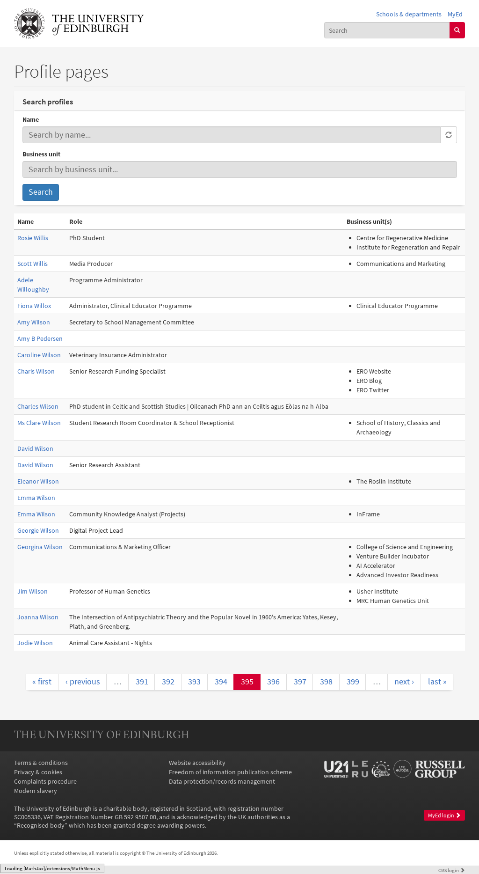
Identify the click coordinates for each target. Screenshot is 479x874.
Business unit (41, 154)
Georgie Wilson (38, 530)
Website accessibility (197, 762)
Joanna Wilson (37, 617)
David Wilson (35, 448)
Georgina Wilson (40, 547)
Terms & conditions (41, 762)
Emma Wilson (36, 497)
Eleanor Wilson (38, 481)
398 (326, 681)
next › (404, 681)
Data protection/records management (222, 781)
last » (437, 681)
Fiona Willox (34, 305)
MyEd (455, 14)
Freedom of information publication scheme (230, 772)
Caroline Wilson (39, 355)
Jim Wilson (32, 591)
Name (30, 119)
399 (353, 681)
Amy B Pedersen (40, 338)
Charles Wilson (37, 406)
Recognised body (41, 825)
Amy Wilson (33, 322)
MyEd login (444, 815)
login (451, 870)
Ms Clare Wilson (39, 423)
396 (273, 681)
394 (221, 681)
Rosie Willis (32, 238)
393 (194, 681)
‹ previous (82, 681)
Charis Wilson (36, 371)
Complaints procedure (45, 781)
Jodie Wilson (35, 643)
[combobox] (387, 30)
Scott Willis (32, 263)
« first (41, 681)
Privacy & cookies (38, 772)
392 (168, 681)
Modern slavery (35, 790)
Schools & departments (409, 14)
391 (142, 681)
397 (300, 681)
